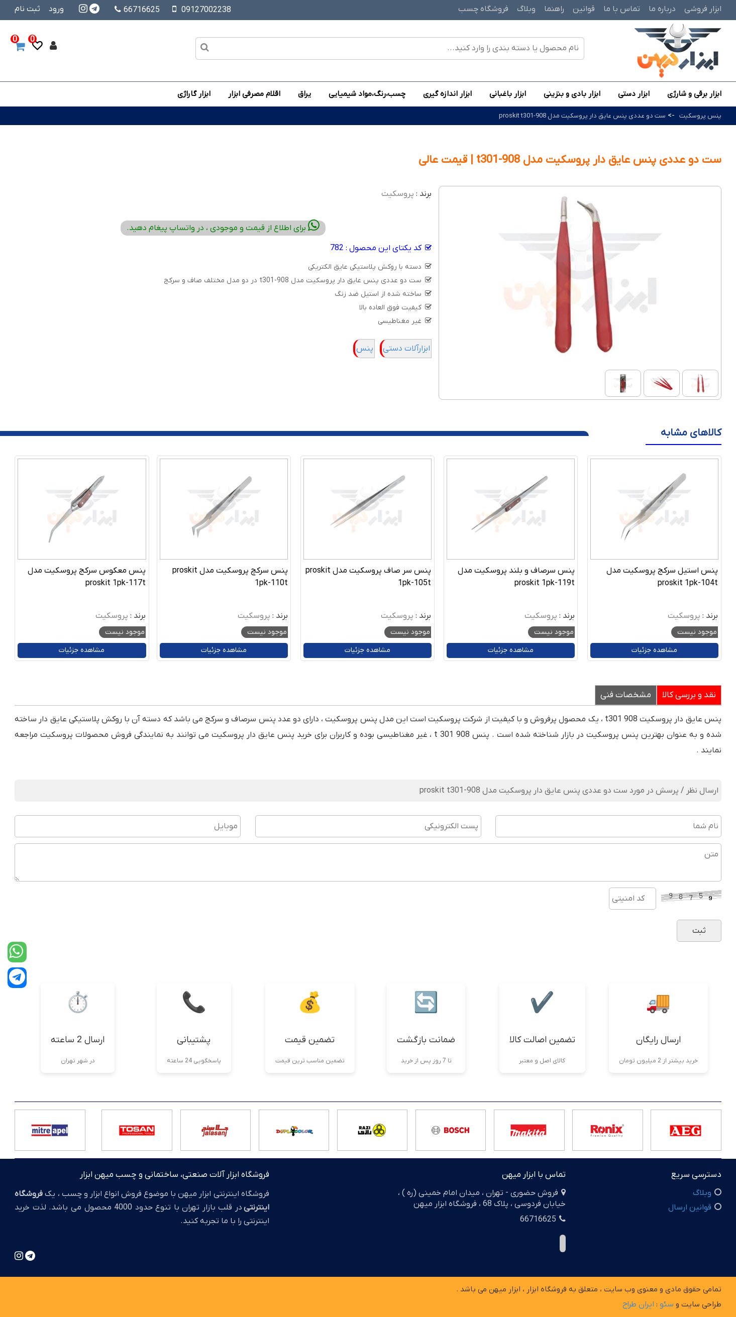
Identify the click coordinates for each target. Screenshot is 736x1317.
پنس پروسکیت (700, 116)
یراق (304, 94)
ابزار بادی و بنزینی (572, 94)
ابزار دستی (634, 94)
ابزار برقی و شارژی (694, 94)
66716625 (137, 10)
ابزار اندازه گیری (447, 94)
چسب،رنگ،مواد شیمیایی (367, 94)
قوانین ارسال (689, 1207)
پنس (364, 349)
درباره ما (662, 9)
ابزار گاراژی (194, 94)
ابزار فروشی (702, 9)
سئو (667, 1304)
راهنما (554, 9)
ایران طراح (638, 1304)
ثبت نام (27, 9)
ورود (56, 9)
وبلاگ (526, 9)
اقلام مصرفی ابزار (254, 94)
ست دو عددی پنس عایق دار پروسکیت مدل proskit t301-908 (582, 116)
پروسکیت (397, 194)
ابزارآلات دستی (406, 349)
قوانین (584, 9)
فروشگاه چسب (483, 9)
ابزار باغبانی (507, 94)
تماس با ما (621, 9)
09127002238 (206, 10)
